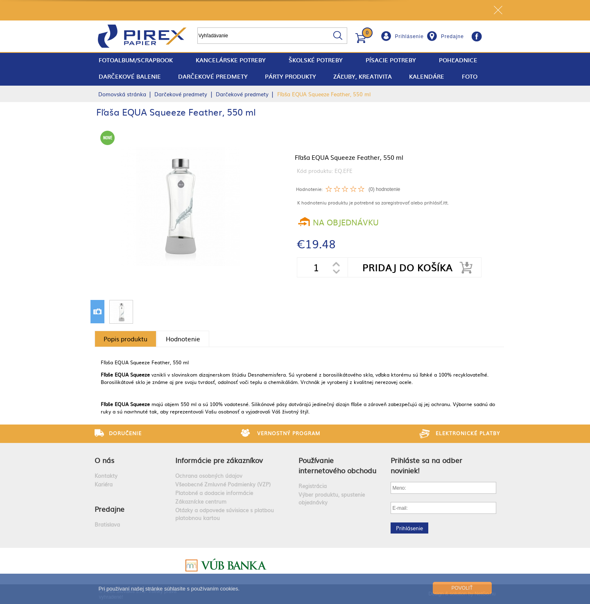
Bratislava (107, 524)
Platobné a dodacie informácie (214, 493)
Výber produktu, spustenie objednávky (331, 498)
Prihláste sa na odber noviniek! (426, 465)
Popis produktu (125, 338)
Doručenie (125, 433)
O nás (104, 460)
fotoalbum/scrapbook (136, 60)
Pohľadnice (458, 60)
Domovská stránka (122, 94)
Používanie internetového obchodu (337, 465)
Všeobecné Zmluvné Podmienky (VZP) (223, 484)
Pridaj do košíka (407, 267)
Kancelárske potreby (231, 60)
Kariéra (104, 484)
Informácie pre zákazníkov (219, 460)
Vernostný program (288, 433)
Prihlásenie (409, 36)
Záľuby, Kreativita (362, 76)
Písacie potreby (391, 60)
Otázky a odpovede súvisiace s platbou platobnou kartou (224, 514)
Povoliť (461, 588)
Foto (469, 76)
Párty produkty (290, 76)
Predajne (452, 36)
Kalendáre (426, 76)
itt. (446, 202)
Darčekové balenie (130, 76)
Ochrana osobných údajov (208, 475)
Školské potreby (316, 60)
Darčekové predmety (213, 76)
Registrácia (312, 486)
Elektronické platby (468, 433)
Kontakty (106, 475)
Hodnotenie (183, 338)
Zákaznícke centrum (200, 501)
